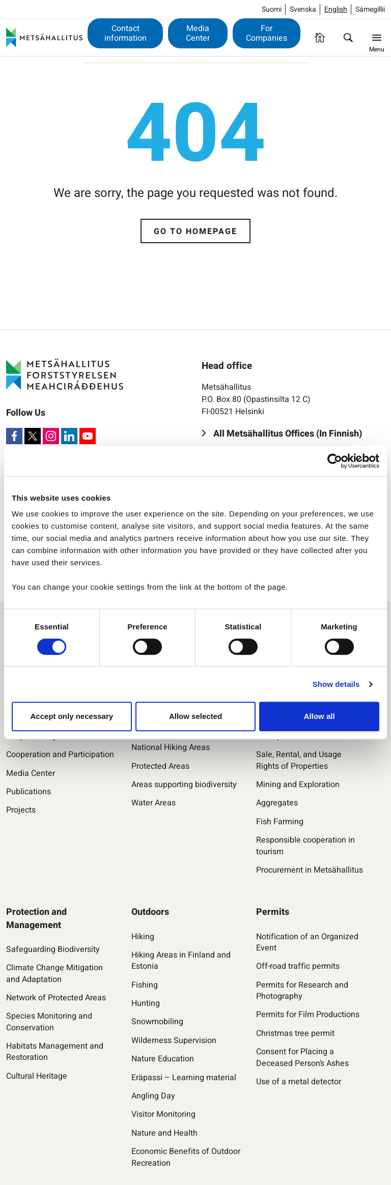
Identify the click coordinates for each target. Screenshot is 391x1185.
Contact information (125, 33)
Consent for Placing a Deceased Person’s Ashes (302, 1057)
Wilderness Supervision (173, 1040)
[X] (32, 436)
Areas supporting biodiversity (184, 784)
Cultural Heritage (36, 1076)
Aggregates (277, 802)
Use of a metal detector (298, 1081)
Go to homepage (195, 231)
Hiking (142, 936)
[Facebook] (14, 436)
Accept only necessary (72, 716)
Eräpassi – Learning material (183, 1077)
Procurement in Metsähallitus (309, 870)
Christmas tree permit (295, 1033)
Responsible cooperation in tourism (305, 845)
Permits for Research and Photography (302, 990)
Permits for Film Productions (307, 1014)
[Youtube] (87, 436)
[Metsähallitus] (44, 38)
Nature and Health (164, 1133)
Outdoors (150, 912)
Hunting (145, 1003)
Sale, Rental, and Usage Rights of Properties (299, 760)
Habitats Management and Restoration (54, 1052)
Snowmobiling (157, 1021)
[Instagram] (51, 436)
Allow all (319, 716)
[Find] (348, 37)
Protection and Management (36, 918)
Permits (272, 912)
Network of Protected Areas (56, 997)
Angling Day (153, 1096)
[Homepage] (319, 37)
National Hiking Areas (170, 747)
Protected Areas (160, 766)
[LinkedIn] (69, 436)
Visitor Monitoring (163, 1114)
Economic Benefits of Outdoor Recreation (185, 1157)
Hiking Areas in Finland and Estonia (181, 960)
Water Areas (153, 802)
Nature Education (162, 1058)
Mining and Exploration (298, 784)
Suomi (272, 9)
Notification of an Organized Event (307, 942)
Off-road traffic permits (298, 966)
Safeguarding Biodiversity (53, 949)
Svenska (303, 9)
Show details (336, 684)
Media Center (198, 33)
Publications (28, 791)
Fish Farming (279, 821)
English (335, 9)
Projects (21, 810)
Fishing (144, 985)
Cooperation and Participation (60, 754)
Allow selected (195, 716)
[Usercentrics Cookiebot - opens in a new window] (334, 461)
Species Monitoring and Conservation (49, 1021)
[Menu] (376, 37)
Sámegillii (370, 9)
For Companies (266, 33)
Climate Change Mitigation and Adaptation (54, 973)
